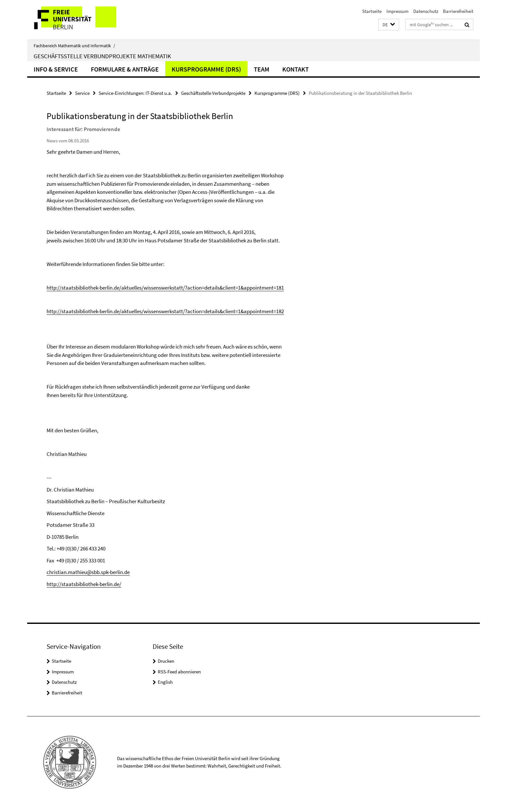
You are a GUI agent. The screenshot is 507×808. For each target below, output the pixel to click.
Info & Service (56, 69)
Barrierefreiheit (458, 11)
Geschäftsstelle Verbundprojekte (213, 93)
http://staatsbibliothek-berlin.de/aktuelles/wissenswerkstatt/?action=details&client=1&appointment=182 (165, 311)
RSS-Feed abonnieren (179, 672)
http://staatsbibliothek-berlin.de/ (84, 584)
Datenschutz (425, 11)
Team (261, 69)
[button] (388, 25)
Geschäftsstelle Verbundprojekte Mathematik (102, 56)
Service (82, 93)
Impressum (397, 11)
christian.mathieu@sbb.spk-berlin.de (88, 572)
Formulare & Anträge (125, 69)
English (165, 682)
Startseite (372, 11)
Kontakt (295, 69)
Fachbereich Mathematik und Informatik (74, 45)
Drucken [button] (166, 661)
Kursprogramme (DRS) (206, 69)
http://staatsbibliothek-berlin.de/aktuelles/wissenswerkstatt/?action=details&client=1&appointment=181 (165, 287)
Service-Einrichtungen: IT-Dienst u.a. (135, 93)
